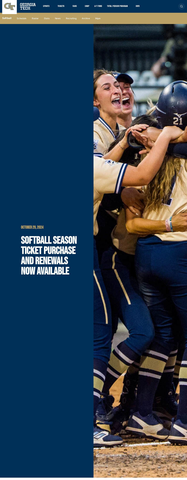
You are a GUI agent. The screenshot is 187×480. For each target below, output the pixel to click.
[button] (181, 7)
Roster (35, 20)
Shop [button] (90, 7)
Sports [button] (46, 7)
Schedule (21, 20)
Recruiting (71, 20)
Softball (6, 20)
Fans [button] (77, 7)
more (98, 20)
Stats (47, 20)
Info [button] (146, 7)
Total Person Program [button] (123, 7)
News (58, 20)
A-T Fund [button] (102, 7)
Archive (86, 20)
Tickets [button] (62, 7)
